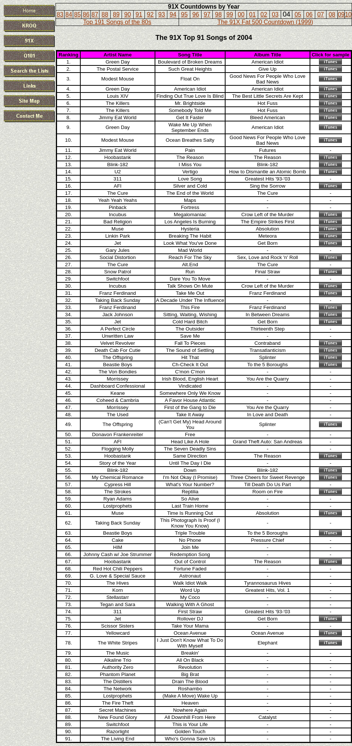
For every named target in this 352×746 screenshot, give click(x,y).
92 (150, 14)
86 (86, 14)
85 (77, 14)
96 (196, 14)
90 (127, 14)
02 (263, 14)
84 (68, 14)
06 (309, 14)
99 (229, 14)
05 (298, 14)
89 (116, 14)
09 (341, 14)
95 (184, 14)
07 (320, 14)
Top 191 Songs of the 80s (117, 22)
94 (173, 14)
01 (252, 14)
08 (332, 14)
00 (241, 14)
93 (161, 14)
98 (218, 14)
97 (207, 14)
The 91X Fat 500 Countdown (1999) (265, 22)
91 (138, 14)
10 (348, 14)
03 (275, 14)
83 (60, 14)
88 (105, 14)
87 (95, 14)
